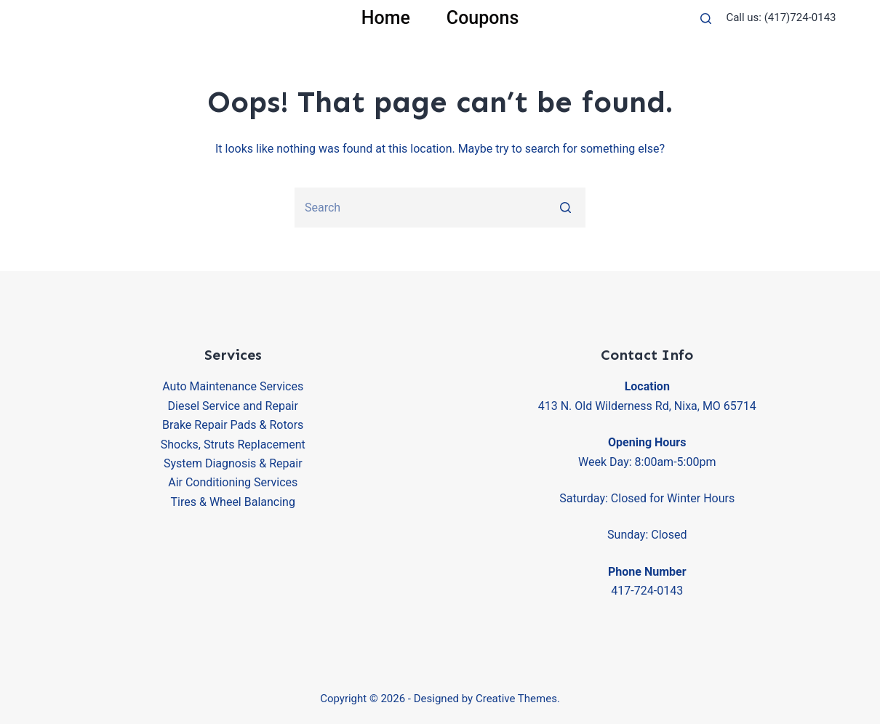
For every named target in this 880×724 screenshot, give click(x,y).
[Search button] (565, 208)
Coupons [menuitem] (483, 17)
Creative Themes (516, 698)
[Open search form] (705, 18)
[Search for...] (440, 208)
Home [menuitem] (385, 17)
